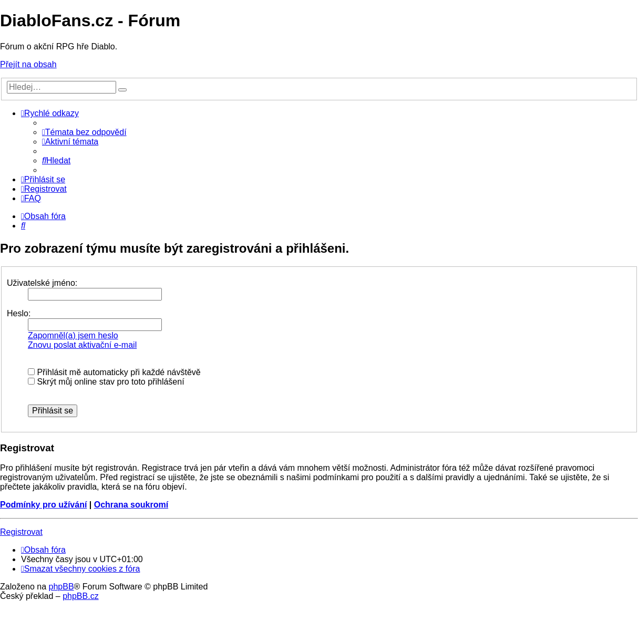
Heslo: (18, 313)
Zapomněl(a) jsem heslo (73, 335)
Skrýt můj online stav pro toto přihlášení (106, 381)
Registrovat (21, 531)
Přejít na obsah (28, 64)
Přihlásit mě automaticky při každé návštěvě (114, 372)
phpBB (61, 586)
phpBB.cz (80, 596)
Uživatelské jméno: (42, 282)
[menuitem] (84, 132)
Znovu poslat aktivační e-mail (82, 344)
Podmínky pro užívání (43, 504)
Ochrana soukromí (131, 504)
